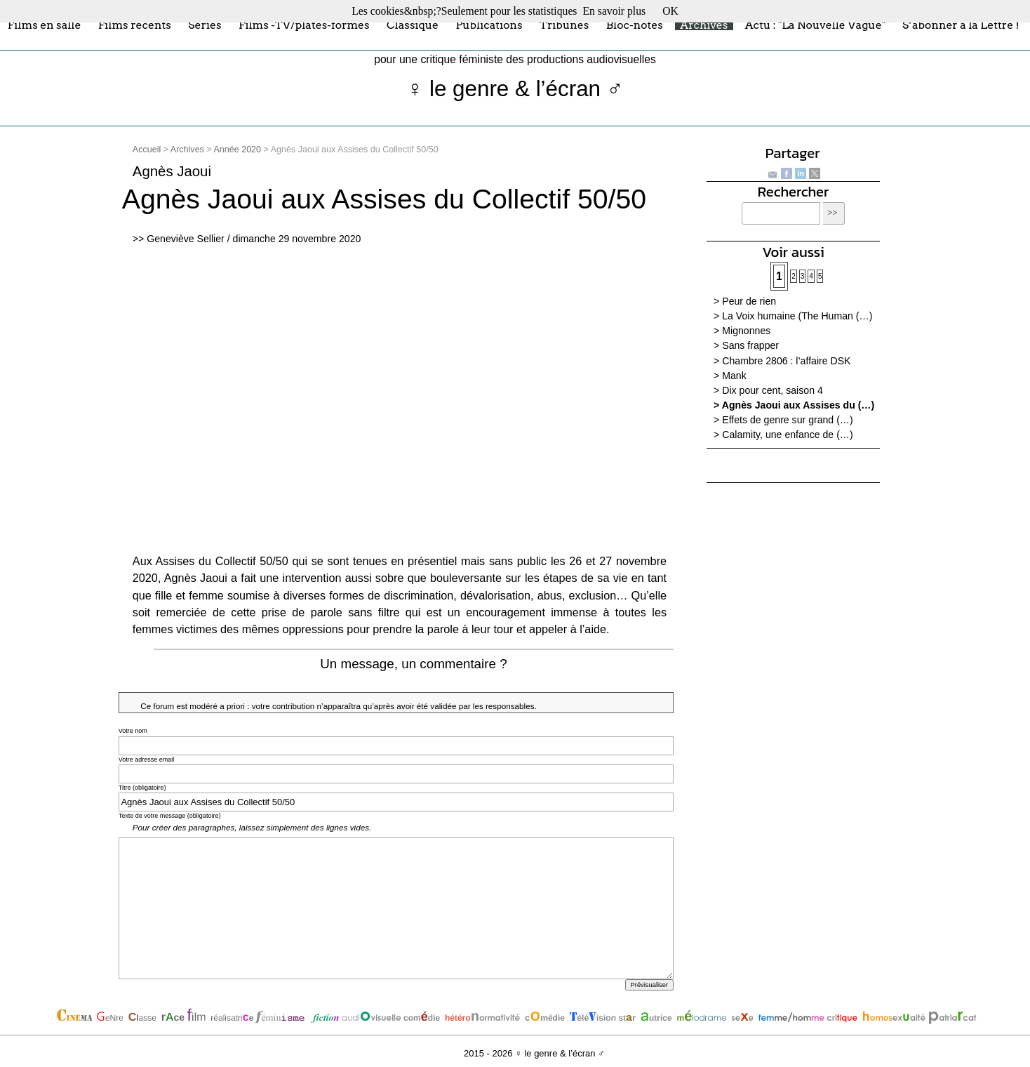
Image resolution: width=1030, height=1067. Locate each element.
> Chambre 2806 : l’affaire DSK (782, 360)
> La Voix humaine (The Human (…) (793, 316)
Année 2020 (237, 149)
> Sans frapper (746, 345)
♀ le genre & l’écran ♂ (515, 89)
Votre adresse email (147, 759)
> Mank (730, 375)
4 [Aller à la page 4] (811, 276)
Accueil (147, 149)
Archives (704, 24)
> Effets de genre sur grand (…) (783, 419)
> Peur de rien (745, 301)
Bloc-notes (634, 24)
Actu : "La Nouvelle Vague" (815, 24)
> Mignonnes (742, 330)
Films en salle (44, 24)
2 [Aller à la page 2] (793, 276)
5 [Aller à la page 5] (820, 276)
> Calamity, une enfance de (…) (783, 434)
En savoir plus (614, 11)
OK (670, 11)
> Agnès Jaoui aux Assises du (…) (794, 405)
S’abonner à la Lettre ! (960, 24)
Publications (488, 24)
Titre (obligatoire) (142, 787)
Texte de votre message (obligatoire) (170, 815)
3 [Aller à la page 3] (803, 276)
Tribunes (564, 24)
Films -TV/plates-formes (304, 24)
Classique (413, 24)
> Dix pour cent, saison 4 (768, 390)
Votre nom (133, 730)
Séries (204, 24)
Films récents (134, 24)
